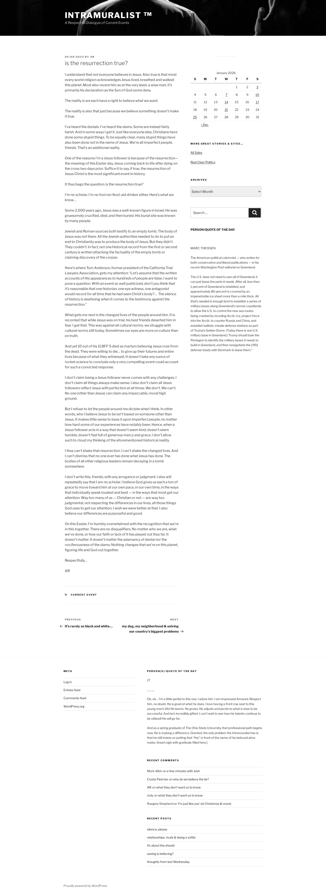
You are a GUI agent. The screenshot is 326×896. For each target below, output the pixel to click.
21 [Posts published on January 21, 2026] (226, 109)
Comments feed (75, 698)
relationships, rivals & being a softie (171, 837)
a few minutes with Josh (183, 771)
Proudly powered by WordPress (85, 886)
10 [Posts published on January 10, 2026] (257, 94)
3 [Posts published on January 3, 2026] (257, 87)
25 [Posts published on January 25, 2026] (195, 117)
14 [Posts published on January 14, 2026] (226, 102)
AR (92, 56)
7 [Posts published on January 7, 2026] (226, 94)
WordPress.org (74, 706)
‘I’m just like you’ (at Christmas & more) (204, 803)
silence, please (157, 829)
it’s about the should (160, 845)
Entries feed (72, 690)
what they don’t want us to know (178, 787)
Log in (68, 682)
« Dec (205, 124)
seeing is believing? (160, 854)
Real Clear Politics (203, 162)
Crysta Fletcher (157, 779)
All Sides (196, 152)
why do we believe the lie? (191, 779)
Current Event (84, 594)
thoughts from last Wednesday (168, 862)
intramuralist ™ (108, 15)
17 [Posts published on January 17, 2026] (257, 102)
